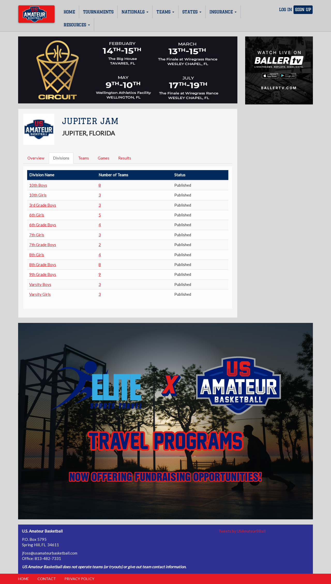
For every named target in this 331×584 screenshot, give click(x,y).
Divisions (61, 158)
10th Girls (38, 195)
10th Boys (38, 185)
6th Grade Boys (42, 224)
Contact (46, 579)
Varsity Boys (40, 284)
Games (103, 158)
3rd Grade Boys (42, 205)
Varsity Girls (40, 294)
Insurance (223, 12)
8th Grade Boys (42, 264)
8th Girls (36, 254)
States (191, 12)
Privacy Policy (79, 579)
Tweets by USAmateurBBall (242, 531)
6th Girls (36, 215)
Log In (285, 9)
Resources (77, 25)
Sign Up (303, 9)
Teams (165, 12)
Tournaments (98, 12)
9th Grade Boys (42, 274)
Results (124, 158)
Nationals (135, 12)
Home (69, 12)
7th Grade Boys (42, 244)
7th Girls (36, 234)
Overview (35, 158)
